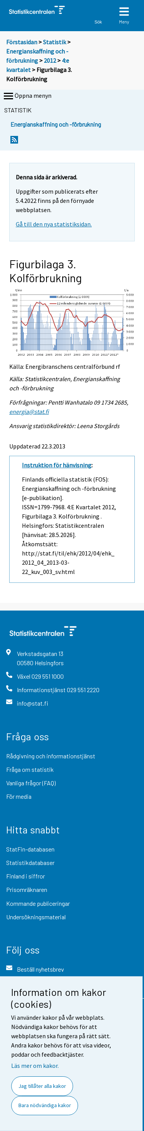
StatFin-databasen (30, 849)
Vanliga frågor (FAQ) (31, 782)
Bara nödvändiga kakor (44, 1105)
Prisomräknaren (26, 889)
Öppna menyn (26, 96)
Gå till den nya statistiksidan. (54, 224)
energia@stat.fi (29, 411)
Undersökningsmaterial (36, 916)
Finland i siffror (25, 876)
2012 (50, 60)
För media (18, 796)
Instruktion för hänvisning (56, 465)
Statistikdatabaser (30, 862)
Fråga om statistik (30, 769)
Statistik (54, 42)
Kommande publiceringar (38, 903)
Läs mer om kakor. (35, 1065)
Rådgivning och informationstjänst (50, 756)
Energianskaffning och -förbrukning (55, 124)
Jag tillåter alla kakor (42, 1085)
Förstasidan (21, 42)
